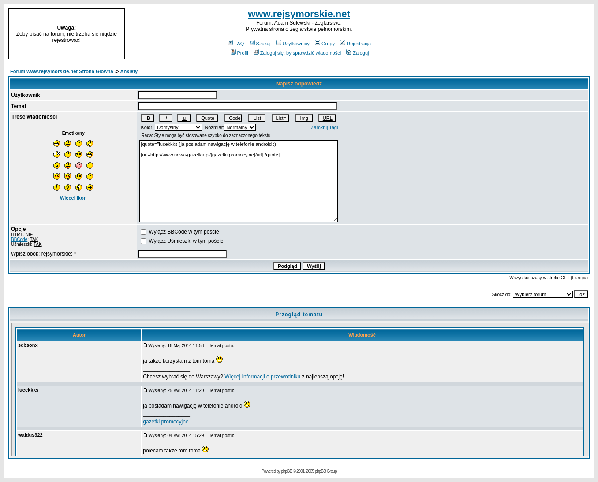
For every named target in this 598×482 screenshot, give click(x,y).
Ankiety (129, 71)
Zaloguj (357, 53)
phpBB (286, 471)
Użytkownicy (293, 43)
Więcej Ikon (73, 197)
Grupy (325, 43)
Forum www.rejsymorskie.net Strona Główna (61, 71)
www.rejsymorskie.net (299, 13)
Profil (239, 53)
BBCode (19, 239)
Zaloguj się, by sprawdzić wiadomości (297, 53)
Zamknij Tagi (324, 127)
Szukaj (260, 43)
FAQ (236, 43)
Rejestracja (355, 43)
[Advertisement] (524, 34)
